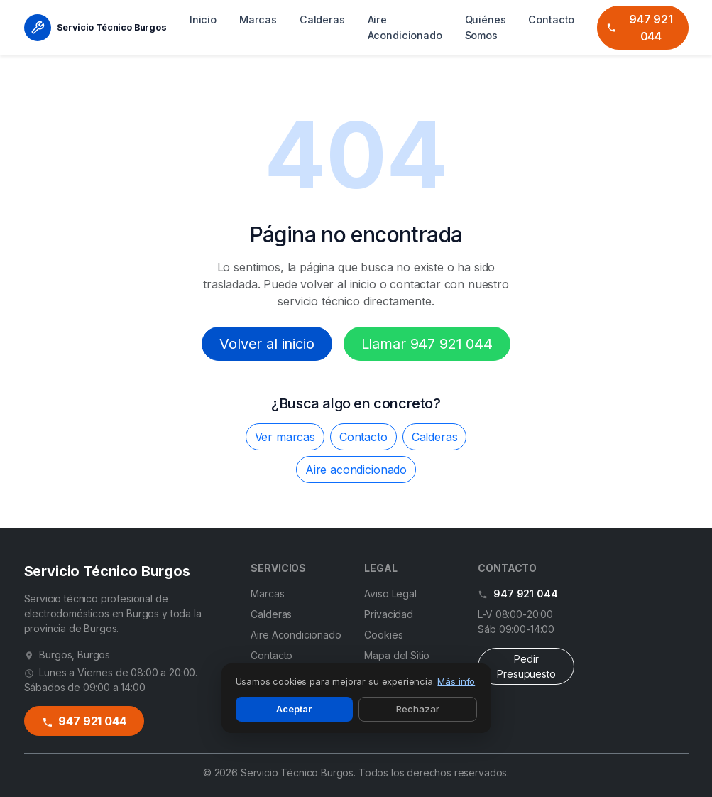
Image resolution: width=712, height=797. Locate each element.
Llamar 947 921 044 (427, 343)
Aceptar (294, 709)
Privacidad (388, 614)
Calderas (322, 19)
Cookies (383, 635)
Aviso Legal (390, 593)
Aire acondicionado (356, 469)
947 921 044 (639, 27)
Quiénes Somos (485, 27)
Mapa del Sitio (396, 655)
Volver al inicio (266, 343)
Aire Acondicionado (405, 27)
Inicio (203, 19)
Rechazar (417, 709)
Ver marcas (285, 437)
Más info (456, 681)
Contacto (551, 19)
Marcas (258, 19)
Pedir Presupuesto (526, 666)
